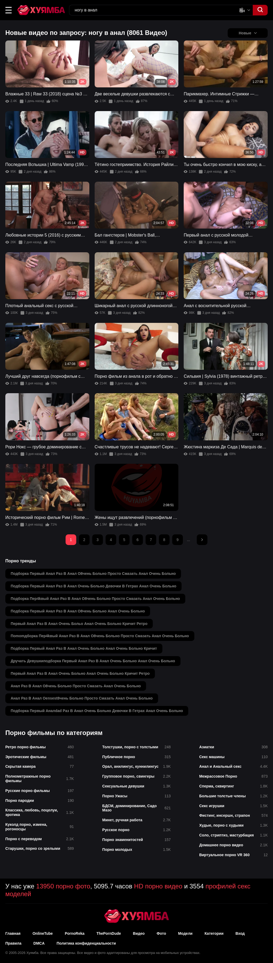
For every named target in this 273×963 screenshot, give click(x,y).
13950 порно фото (63, 886)
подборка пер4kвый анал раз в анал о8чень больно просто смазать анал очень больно (95, 598)
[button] (8, 10)
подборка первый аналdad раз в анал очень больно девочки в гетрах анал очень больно (97, 711)
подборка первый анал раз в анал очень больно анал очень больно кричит (84, 648)
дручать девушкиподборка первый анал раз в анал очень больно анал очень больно (93, 661)
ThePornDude (109, 933)
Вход (240, 933)
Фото (161, 933)
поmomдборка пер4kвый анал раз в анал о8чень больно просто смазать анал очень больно (100, 636)
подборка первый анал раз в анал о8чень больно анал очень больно (78, 611)
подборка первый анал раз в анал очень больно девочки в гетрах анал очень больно (93, 586)
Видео (139, 933)
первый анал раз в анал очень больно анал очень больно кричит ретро (80, 673)
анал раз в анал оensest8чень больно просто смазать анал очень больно (82, 698)
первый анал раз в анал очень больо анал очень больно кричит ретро (79, 623)
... (188, 540)
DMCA (39, 943)
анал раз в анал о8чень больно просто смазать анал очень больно (76, 686)
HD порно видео (158, 886)
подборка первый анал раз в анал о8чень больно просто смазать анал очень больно (93, 573)
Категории (213, 933)
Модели (185, 933)
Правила (13, 943)
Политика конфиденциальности (86, 943)
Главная (13, 933)
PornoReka (75, 933)
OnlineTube (43, 933)
